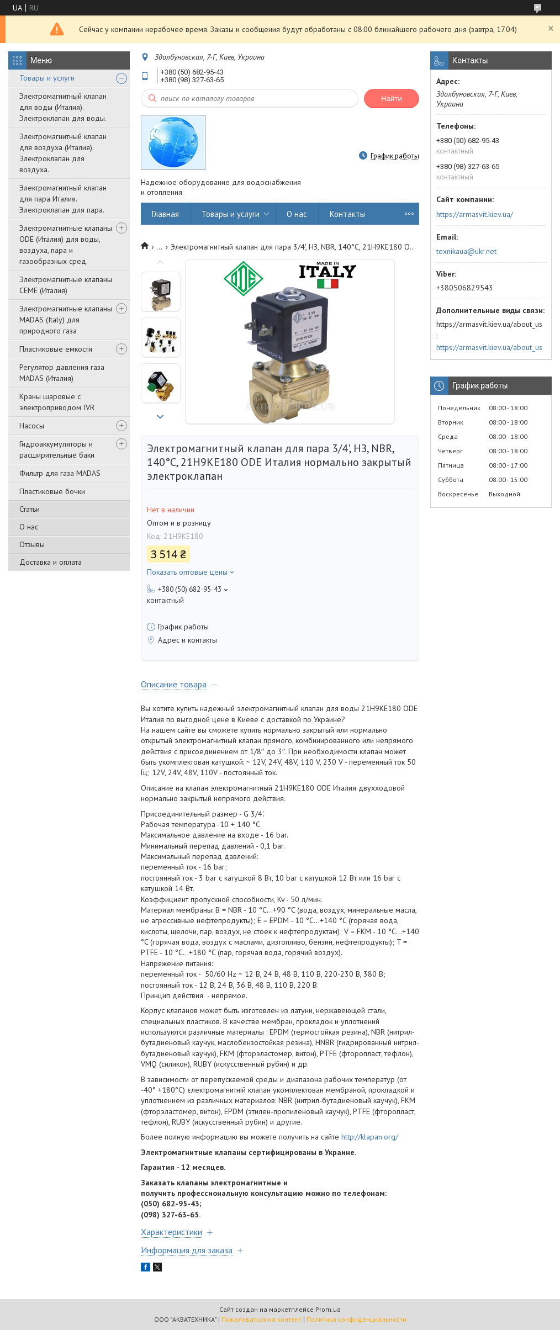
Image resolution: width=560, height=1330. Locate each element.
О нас (28, 527)
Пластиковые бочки (52, 491)
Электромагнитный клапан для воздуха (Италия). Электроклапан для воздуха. (63, 152)
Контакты (347, 214)
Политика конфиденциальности (356, 1319)
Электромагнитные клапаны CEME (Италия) (65, 284)
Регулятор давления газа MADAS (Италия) (61, 372)
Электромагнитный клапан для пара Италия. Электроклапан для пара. (63, 199)
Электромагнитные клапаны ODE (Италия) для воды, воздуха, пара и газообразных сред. (65, 244)
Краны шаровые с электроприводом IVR (56, 401)
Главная (165, 214)
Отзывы (32, 544)
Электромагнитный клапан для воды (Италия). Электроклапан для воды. (63, 107)
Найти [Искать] (391, 98)
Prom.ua (328, 1309)
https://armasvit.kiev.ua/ (474, 214)
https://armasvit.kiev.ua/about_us (489, 347)
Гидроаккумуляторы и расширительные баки (56, 449)
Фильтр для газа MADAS (60, 473)
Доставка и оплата (50, 562)
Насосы (31, 426)
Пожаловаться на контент (261, 1319)
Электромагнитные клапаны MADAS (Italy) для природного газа (65, 320)
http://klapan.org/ (369, 1137)
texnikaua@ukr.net (466, 251)
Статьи (29, 509)
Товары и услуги (47, 78)
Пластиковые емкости (55, 349)
